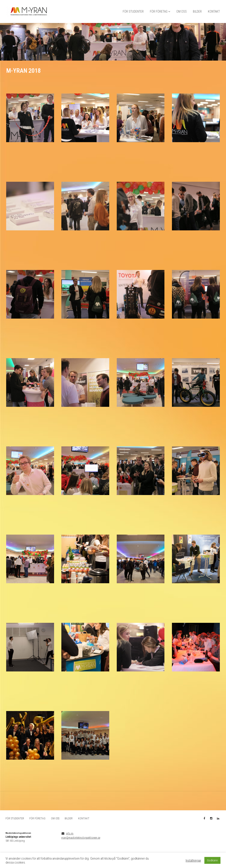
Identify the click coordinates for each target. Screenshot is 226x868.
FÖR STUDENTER (133, 11)
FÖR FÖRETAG (159, 11)
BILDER (197, 11)
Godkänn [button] (212, 860)
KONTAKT (214, 11)
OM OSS (181, 11)
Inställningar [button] (193, 860)
